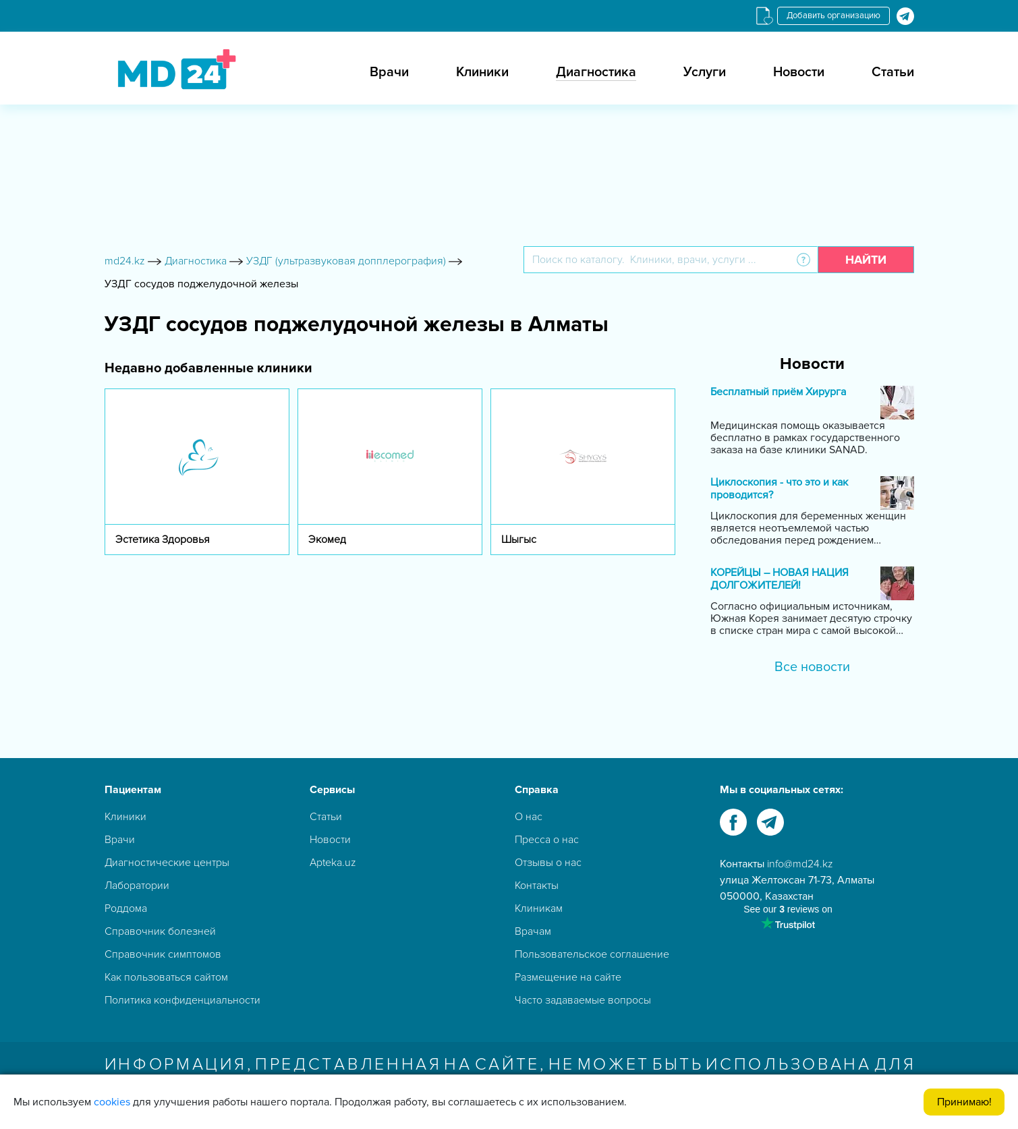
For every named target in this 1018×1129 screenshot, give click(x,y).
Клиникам (539, 908)
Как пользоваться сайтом (166, 977)
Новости (798, 72)
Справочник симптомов (163, 954)
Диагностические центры (167, 862)
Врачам (533, 931)
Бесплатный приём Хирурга (778, 392)
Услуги (704, 72)
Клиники (482, 72)
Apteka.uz (333, 862)
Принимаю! (964, 1102)
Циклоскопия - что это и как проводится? (779, 489)
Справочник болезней (160, 931)
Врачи (389, 72)
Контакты (537, 885)
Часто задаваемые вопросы (583, 1000)
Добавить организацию (833, 15)
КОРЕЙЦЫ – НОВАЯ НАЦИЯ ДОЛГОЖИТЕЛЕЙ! (779, 579)
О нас (528, 816)
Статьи (893, 72)
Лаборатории (137, 885)
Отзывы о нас (548, 862)
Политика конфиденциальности (182, 1000)
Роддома (126, 908)
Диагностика (596, 72)
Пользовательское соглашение (592, 954)
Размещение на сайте (568, 977)
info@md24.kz (800, 864)
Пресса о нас (547, 839)
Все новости (812, 667)
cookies (112, 1102)
